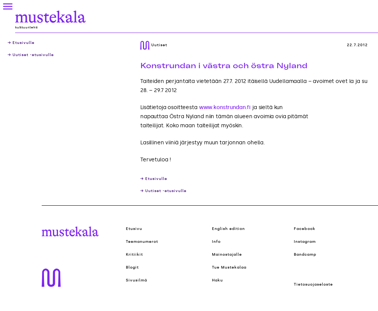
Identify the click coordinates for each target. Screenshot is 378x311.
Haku (217, 280)
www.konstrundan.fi (225, 107)
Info (216, 241)
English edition (228, 229)
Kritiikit (134, 254)
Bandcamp (305, 254)
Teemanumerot (142, 241)
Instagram (305, 241)
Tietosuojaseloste (313, 284)
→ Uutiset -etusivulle (31, 55)
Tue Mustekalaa (229, 267)
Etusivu (134, 229)
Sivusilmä (136, 280)
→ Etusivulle (21, 43)
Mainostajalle (227, 254)
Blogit (132, 267)
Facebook (304, 229)
